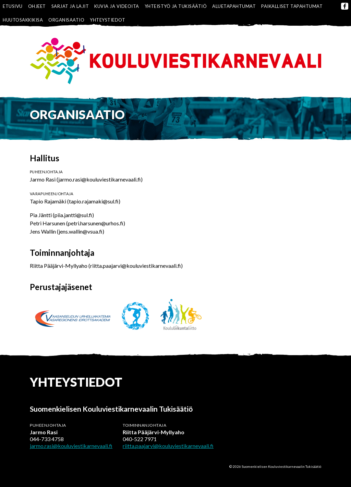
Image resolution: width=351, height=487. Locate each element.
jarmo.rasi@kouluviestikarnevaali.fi (71, 445)
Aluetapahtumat (234, 6)
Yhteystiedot (107, 20)
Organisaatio (66, 20)
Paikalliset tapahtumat (292, 6)
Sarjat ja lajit (70, 6)
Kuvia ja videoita (116, 6)
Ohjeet (37, 6)
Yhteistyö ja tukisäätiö (176, 6)
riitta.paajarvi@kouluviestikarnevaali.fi (168, 445)
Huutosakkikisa (23, 20)
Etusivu (13, 6)
